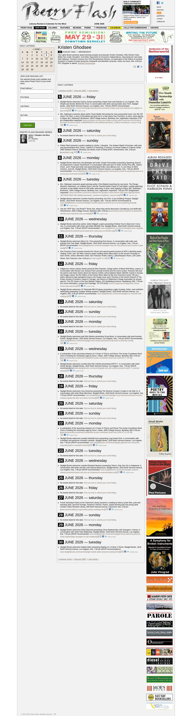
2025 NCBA (40, 28)
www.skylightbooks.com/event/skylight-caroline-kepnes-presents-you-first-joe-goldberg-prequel (98, 203)
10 (37, 59)
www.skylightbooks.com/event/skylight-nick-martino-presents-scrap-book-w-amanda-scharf (96, 341)
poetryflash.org (67, 152)
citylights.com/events (86, 63)
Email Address (26, 88)
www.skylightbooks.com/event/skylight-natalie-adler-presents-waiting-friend (90, 552)
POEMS (87, 28)
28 (22, 69)
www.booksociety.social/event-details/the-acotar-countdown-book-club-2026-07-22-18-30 (96, 432)
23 (32, 66)
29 (27, 69)
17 (37, 62)
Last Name (24, 106)
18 (41, 62)
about (159, 7)
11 (41, 59)
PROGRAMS (100, 28)
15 (27, 62)
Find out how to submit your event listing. (100, 136)
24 (37, 66)
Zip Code (24, 115)
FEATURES (65, 28)
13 (51, 59)
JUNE (37, 49)
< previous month (65, 91)
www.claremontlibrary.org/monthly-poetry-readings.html (83, 510)
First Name (24, 97)
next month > (93, 91)
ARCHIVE (154, 28)
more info (31, 140)
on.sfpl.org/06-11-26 (98, 258)
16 (32, 62)
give (159, 13)
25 (41, 66)
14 (22, 62)
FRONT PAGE (26, 28)
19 (46, 62)
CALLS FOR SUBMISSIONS (135, 28)
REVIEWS (77, 28)
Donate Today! (130, 22)
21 (22, 66)
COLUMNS (52, 28)
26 (46, 66)
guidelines (161, 16)
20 (51, 62)
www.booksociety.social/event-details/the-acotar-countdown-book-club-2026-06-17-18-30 (96, 358)
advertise (160, 10)
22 (27, 66)
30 (32, 69)
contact (159, 19)
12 (46, 59)
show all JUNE (80, 91)
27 (51, 66)
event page (82, 111)
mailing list (161, 21)
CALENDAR (115, 28)
